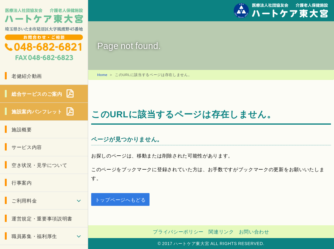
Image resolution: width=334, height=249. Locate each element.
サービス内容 (27, 146)
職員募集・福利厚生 (34, 236)
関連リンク (221, 231)
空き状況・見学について (39, 164)
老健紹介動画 (27, 75)
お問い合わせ (254, 231)
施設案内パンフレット (37, 111)
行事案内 (22, 182)
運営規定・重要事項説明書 (42, 218)
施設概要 (22, 129)
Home (102, 74)
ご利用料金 (24, 200)
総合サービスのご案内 (37, 93)
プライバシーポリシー (178, 231)
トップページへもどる (120, 199)
